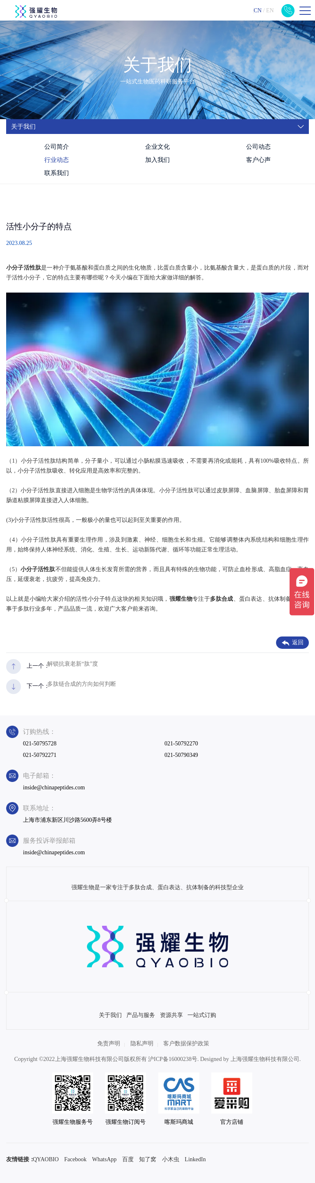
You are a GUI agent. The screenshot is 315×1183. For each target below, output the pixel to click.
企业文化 (157, 146)
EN (270, 10)
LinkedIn (195, 1159)
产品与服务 (140, 1015)
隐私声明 (141, 1043)
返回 (293, 642)
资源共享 (171, 1015)
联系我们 (56, 173)
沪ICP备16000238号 (172, 1059)
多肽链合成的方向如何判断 (81, 684)
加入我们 (157, 160)
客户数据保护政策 (186, 1043)
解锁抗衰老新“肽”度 (72, 664)
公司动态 (258, 146)
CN (257, 10)
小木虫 (170, 1159)
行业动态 (56, 160)
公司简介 (56, 146)
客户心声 (258, 160)
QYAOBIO (46, 1159)
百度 (128, 1159)
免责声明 (108, 1043)
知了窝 (147, 1159)
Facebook (75, 1159)
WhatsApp (104, 1159)
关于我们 (110, 1015)
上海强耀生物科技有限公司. (266, 1059)
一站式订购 (201, 1015)
